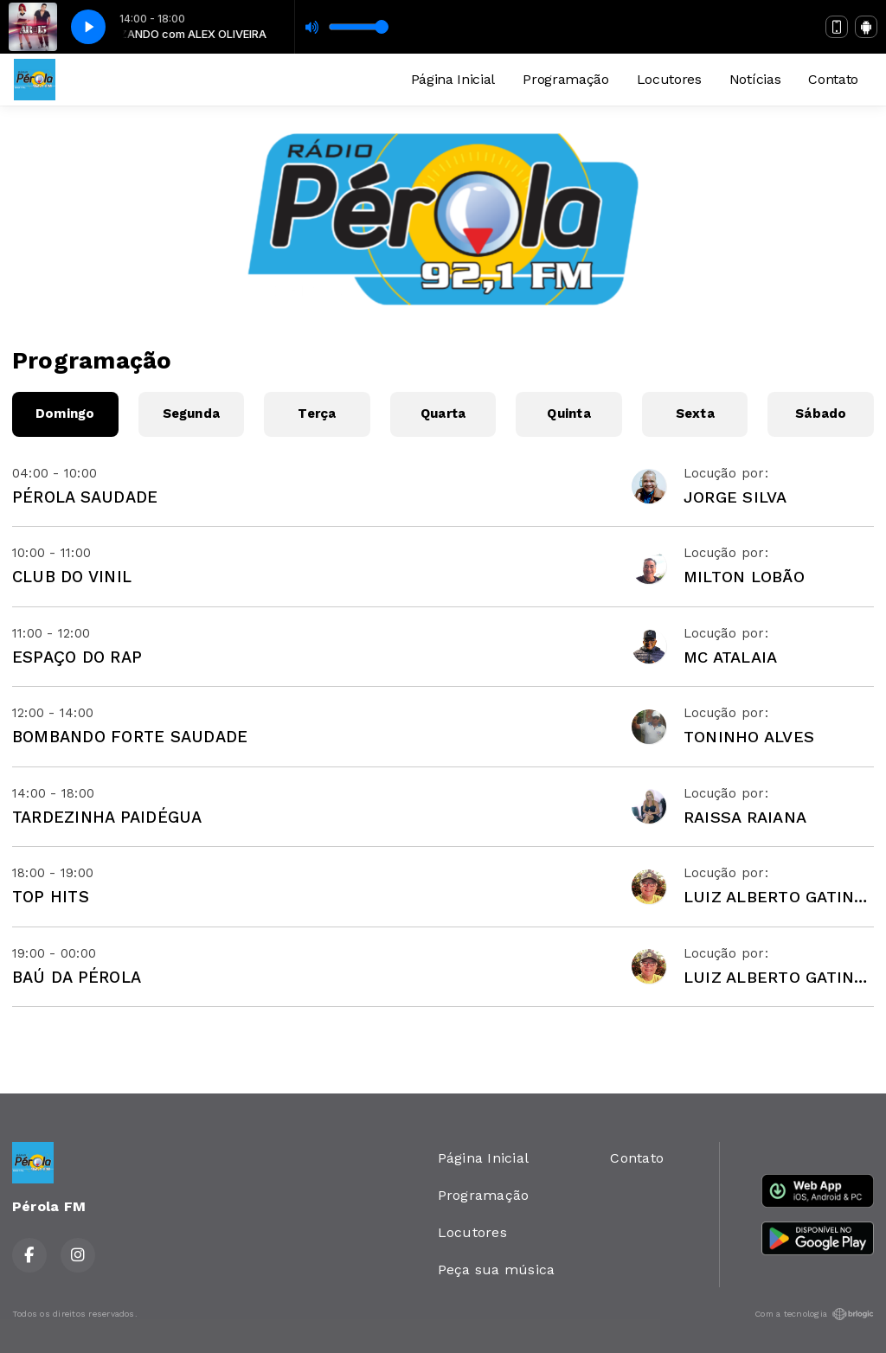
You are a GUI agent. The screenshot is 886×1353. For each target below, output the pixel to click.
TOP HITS (50, 897)
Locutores (669, 79)
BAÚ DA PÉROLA (76, 977)
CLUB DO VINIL (72, 576)
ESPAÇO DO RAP (77, 657)
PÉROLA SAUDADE (84, 497)
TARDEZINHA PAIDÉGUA (107, 817)
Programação (565, 79)
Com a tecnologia (814, 1314)
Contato (833, 79)
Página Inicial (453, 79)
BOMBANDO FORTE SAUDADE (129, 737)
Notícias (754, 79)
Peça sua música (496, 1269)
